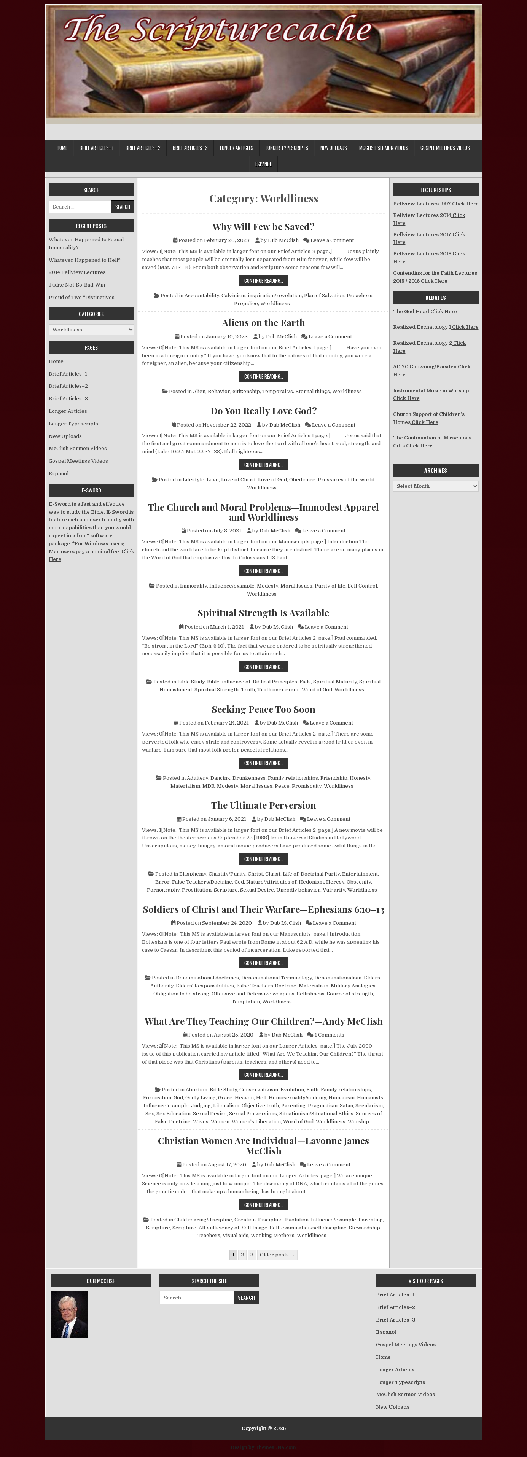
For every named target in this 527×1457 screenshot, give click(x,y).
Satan (346, 1105)
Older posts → (277, 1255)
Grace (225, 1097)
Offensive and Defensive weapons (253, 994)
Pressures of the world (346, 479)
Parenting (293, 1105)
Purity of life (330, 586)
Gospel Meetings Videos (445, 147)
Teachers (208, 1235)
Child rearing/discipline (203, 1220)
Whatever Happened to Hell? (85, 260)
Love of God (272, 479)
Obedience (302, 479)
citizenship (246, 391)
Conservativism (258, 1089)
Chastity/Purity (227, 874)
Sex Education (173, 1113)
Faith (312, 1089)
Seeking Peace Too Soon (263, 709)
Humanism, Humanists (355, 1097)
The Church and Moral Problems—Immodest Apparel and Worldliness (263, 512)
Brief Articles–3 (190, 147)
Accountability (202, 295)
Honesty (360, 778)
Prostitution (197, 890)
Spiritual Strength (216, 690)
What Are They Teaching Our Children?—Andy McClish (264, 1021)
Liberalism (226, 1105)
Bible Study (191, 682)
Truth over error (278, 690)
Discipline (270, 1220)
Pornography (163, 890)
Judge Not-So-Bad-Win (77, 285)
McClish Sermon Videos (383, 147)
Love (213, 479)
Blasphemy (192, 874)
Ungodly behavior (298, 890)
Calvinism (233, 295)
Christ (255, 874)
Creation (245, 1220)
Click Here (465, 204)
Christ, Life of (281, 874)
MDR (208, 786)
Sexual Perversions (253, 1113)
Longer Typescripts (287, 147)
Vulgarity (334, 890)
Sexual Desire (257, 890)
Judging (201, 1105)
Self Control (362, 586)
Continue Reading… (266, 280)
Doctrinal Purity (320, 874)
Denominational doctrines (207, 978)
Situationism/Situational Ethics (316, 1113)
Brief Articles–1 (96, 147)
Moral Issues (296, 586)
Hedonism (311, 882)
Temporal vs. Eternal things (296, 391)
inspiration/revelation (275, 295)
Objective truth (260, 1105)
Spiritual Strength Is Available (263, 613)
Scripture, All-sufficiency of (205, 1228)
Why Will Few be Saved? (263, 226)
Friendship (333, 778)
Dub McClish (283, 240)
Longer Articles (236, 147)
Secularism (369, 1105)
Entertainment (360, 874)
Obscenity (359, 882)
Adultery (197, 778)
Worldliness (275, 303)
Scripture (226, 890)
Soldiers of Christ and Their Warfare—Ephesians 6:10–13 (263, 909)
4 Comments (329, 1035)
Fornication (157, 1097)
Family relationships (293, 778)
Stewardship (364, 1228)
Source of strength (350, 994)
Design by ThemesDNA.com (263, 1447)
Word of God (317, 690)
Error (162, 882)
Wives (201, 1121)
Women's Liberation (256, 1121)
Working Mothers (273, 1235)
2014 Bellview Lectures (77, 272)
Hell (261, 1097)
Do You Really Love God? (263, 411)
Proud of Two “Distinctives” (83, 297)
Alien (199, 391)
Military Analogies (353, 986)
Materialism (185, 786)
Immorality (193, 586)
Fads (305, 682)
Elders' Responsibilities (205, 986)
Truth (248, 690)
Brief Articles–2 (143, 147)
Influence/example (232, 586)
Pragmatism (323, 1105)
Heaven (244, 1097)
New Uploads (333, 147)
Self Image (254, 1228)
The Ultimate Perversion (263, 805)
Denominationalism (337, 978)
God (178, 1097)
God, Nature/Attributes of (265, 882)
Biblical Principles (275, 682)
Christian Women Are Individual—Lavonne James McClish (263, 1145)
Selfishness (311, 994)
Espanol (263, 164)
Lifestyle (193, 479)
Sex (149, 1113)
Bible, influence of (228, 682)
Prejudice (246, 303)
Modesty (267, 586)
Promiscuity (307, 786)
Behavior (219, 391)
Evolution (292, 1089)
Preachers (360, 295)
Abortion (196, 1089)
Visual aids (235, 1235)
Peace (282, 786)
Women (220, 1121)
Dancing (220, 778)
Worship (358, 1121)
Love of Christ (238, 479)
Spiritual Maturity (335, 682)
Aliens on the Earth (263, 322)
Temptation (246, 1002)
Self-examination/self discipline (308, 1228)
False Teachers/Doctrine (202, 882)
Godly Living (200, 1097)
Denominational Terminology (276, 978)
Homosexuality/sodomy (297, 1097)
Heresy (335, 882)
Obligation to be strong (181, 994)
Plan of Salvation (324, 295)
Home (62, 147)
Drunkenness (249, 778)
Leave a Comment (332, 240)
